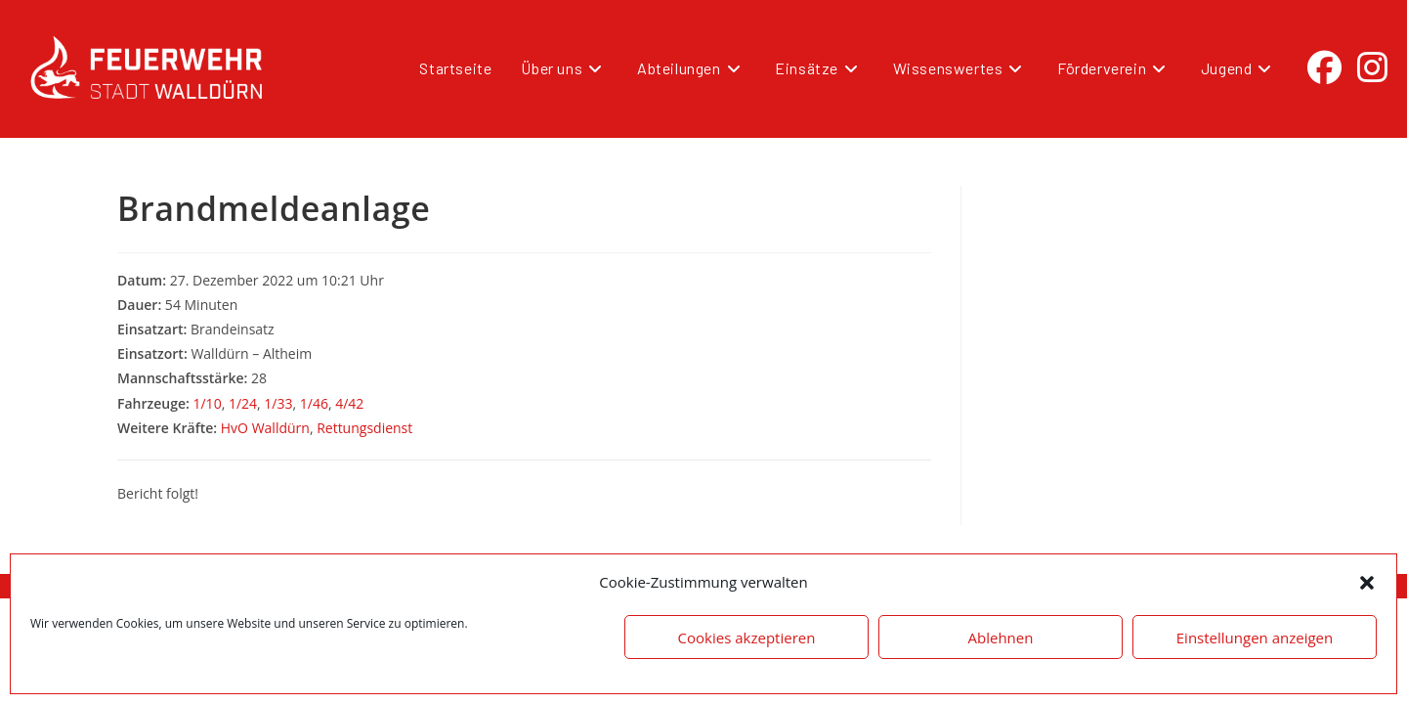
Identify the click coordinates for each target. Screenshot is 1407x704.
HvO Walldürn (265, 427)
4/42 (349, 403)
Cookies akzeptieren (747, 637)
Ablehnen (1001, 637)
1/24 (243, 403)
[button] (1367, 583)
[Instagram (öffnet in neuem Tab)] (1372, 67)
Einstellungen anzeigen (1254, 637)
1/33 (278, 403)
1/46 (314, 403)
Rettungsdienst (364, 427)
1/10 (206, 403)
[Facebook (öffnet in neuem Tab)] (1324, 67)
